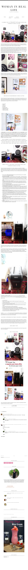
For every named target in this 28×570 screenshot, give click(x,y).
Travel (10, 17)
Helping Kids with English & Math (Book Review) (13, 502)
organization (14, 407)
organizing (19, 407)
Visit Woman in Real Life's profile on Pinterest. (9, 514)
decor (7, 407)
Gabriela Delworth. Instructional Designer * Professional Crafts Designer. (12, 424)
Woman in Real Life (14, 8)
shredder (23, 407)
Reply (3, 428)
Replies (4, 417)
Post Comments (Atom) (7, 457)
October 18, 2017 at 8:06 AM (12, 418)
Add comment (3, 436)
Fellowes (10, 407)
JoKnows (6, 418)
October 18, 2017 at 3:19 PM (12, 431)
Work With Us (16, 17)
